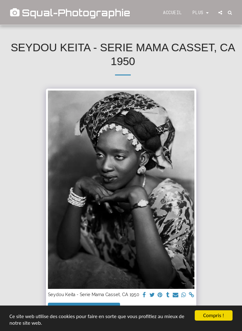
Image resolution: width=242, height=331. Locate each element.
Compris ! (213, 315)
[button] (220, 12)
